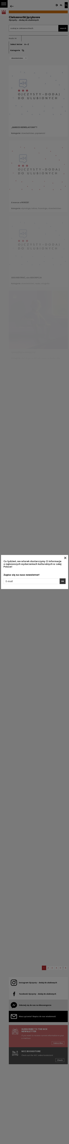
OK (62, 581)
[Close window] (65, 558)
